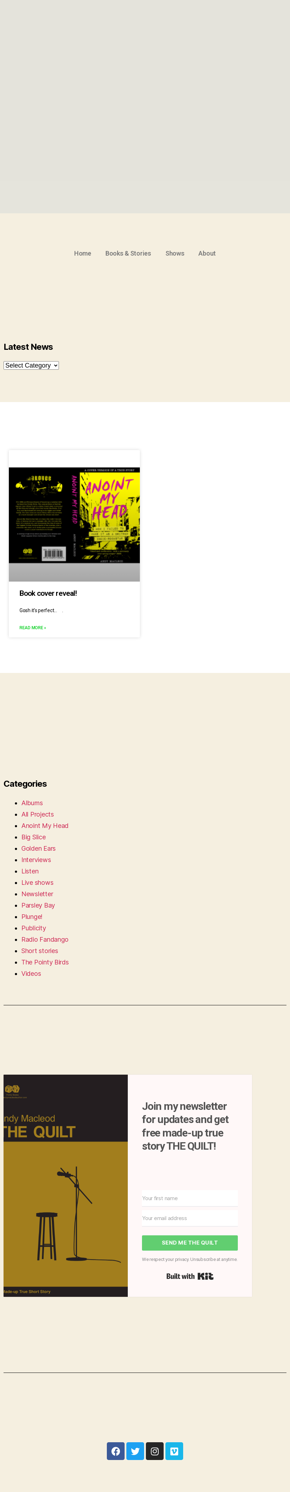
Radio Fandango (45, 939)
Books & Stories (128, 253)
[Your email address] (190, 1218)
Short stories (39, 950)
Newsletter (37, 894)
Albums (32, 803)
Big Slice (33, 837)
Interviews (36, 859)
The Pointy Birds (45, 962)
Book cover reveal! (48, 593)
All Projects (37, 814)
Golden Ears (38, 848)
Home (82, 253)
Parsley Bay (38, 905)
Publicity (33, 928)
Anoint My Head (45, 825)
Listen (29, 871)
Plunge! (32, 916)
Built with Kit (190, 1276)
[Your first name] (190, 1198)
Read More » (33, 627)
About (207, 253)
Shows (175, 253)
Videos (31, 973)
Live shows (37, 882)
